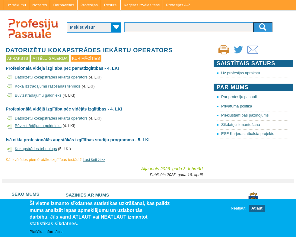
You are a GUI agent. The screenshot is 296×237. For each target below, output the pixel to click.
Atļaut (257, 208)
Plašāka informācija (47, 231)
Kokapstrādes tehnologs (36, 148)
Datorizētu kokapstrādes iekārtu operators (51, 77)
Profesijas (89, 5)
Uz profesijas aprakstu (240, 73)
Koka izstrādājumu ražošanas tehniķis (48, 86)
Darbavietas (63, 5)
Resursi (110, 5)
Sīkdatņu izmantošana (240, 124)
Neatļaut (238, 208)
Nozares (39, 5)
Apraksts (17, 58)
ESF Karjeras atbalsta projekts (247, 133)
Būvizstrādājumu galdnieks (38, 95)
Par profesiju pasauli (239, 96)
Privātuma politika (236, 106)
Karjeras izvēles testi (142, 5)
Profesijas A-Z (178, 5)
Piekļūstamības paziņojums (245, 115)
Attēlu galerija (50, 58)
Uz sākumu (16, 5)
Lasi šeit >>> (94, 159)
